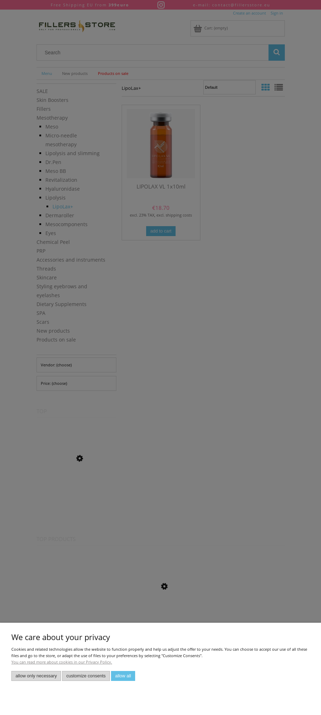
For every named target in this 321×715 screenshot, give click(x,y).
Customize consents (86, 675)
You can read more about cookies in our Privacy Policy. (61, 662)
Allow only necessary (36, 675)
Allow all (123, 675)
